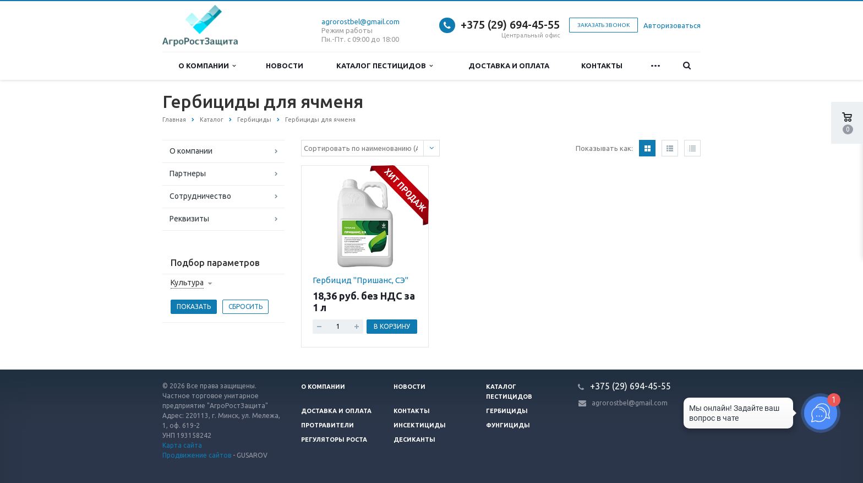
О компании (207, 66)
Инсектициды (420, 425)
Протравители (327, 425)
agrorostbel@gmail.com (360, 21)
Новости (284, 65)
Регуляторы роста (334, 439)
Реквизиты (189, 218)
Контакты (601, 65)
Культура (187, 282)
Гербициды (507, 411)
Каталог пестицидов (384, 66)
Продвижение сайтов (196, 455)
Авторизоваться (672, 25)
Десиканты (414, 439)
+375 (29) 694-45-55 (510, 24)
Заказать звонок (603, 25)
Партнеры (188, 173)
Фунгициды (508, 425)
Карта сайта (182, 445)
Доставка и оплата (508, 65)
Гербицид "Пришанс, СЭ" (360, 280)
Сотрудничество (200, 196)
